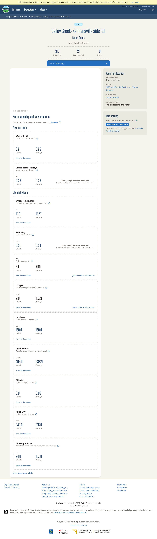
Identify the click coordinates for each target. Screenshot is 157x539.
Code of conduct (86, 496)
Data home (16, 9)
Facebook (121, 484)
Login (152, 9)
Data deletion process (89, 487)
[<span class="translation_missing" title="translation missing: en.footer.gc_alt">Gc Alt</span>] (63, 531)
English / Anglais (11, 484)
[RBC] (50, 531)
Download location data (117, 124)
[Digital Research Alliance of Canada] (91, 531)
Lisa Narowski (112, 97)
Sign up (142, 9)
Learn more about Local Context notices (70, 512)
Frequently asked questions (54, 493)
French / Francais (12, 487)
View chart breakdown (23, 158)
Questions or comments (53, 496)
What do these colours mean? (83, 276)
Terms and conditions (89, 490)
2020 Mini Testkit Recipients (30, 16)
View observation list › (23, 473)
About (43, 9)
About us (46, 484)
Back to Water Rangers (130, 6)
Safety (82, 484)
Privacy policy (85, 493)
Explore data (30, 9)
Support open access (78, 525)
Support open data (148, 6)
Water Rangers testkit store (54, 490)
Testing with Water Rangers (55, 487)
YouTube (121, 490)
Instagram (122, 487)
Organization (12, 16)
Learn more (134, 2)
